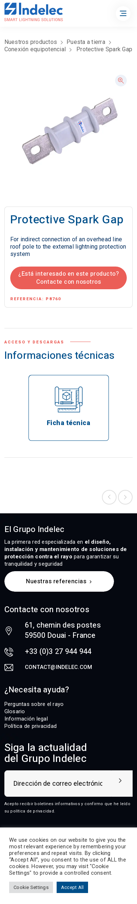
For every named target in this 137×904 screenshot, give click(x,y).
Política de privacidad (30, 726)
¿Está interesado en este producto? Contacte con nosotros (68, 277)
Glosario (14, 711)
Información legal (26, 718)
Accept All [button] (72, 887)
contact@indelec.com (58, 667)
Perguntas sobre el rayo (34, 704)
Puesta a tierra (85, 41)
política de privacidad (32, 811)
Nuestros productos (30, 41)
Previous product (109, 497)
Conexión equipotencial (35, 49)
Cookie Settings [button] (31, 887)
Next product (125, 497)
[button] (121, 80)
